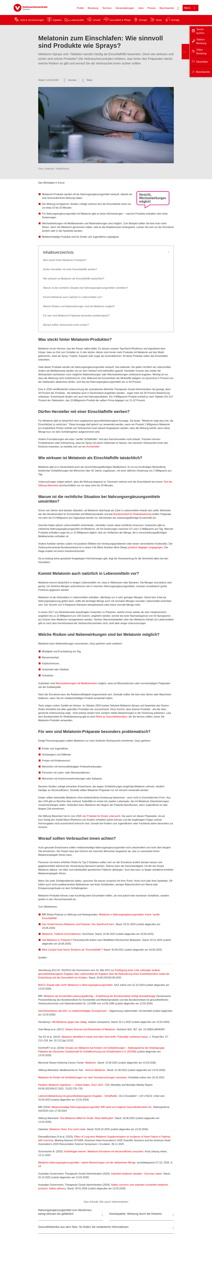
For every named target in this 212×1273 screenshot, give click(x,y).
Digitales (57, 20)
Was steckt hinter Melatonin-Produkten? (65, 260)
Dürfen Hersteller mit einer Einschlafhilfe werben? (70, 269)
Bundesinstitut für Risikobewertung (132, 514)
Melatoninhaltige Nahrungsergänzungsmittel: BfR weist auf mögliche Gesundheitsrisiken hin (101, 1107)
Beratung (93, 8)
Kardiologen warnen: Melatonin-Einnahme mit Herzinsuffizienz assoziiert (103, 1151)
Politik (80, 8)
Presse (151, 8)
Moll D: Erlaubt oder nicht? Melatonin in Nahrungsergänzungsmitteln (75, 985)
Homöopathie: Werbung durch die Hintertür (135, 1213)
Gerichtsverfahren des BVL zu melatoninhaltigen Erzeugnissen (72, 1011)
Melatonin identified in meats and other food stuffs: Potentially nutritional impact (104, 1036)
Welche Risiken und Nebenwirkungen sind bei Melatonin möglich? (79, 306)
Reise (159, 20)
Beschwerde (166, 8)
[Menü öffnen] (190, 8)
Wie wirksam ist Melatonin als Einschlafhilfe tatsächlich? (74, 278)
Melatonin (90, 1062)
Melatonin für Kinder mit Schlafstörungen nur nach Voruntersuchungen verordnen (82, 1077)
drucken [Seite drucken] (72, 80)
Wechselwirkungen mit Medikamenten (76, 683)
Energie (143, 20)
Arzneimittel (92, 446)
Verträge (175, 20)
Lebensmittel (77, 20)
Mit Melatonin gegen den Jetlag (69, 1022)
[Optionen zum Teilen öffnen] (88, 80)
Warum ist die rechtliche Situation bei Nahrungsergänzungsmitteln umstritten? (85, 288)
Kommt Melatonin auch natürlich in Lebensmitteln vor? (73, 297)
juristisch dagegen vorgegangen (145, 547)
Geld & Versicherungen (32, 20)
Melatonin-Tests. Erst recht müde (67, 1129)
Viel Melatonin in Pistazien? (57, 940)
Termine (106, 8)
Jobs (141, 8)
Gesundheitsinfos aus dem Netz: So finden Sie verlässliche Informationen (83, 1226)
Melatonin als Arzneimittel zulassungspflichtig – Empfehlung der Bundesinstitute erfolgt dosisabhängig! (100, 996)
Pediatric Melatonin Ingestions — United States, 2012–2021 (70, 1085)
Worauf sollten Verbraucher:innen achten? (66, 325)
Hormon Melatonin (95, 1070)
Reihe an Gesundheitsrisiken (111, 716)
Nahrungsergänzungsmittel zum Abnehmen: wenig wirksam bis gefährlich (65, 1212)
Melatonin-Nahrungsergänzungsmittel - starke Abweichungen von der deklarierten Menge (86, 1162)
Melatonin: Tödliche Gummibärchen (61, 934)
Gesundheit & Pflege (120, 20)
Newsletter (202, 61)
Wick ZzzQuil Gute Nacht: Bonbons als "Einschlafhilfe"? (72, 949)
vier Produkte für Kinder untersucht (101, 816)
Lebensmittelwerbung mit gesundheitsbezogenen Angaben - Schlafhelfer (77, 1096)
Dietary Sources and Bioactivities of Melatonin (90, 1029)
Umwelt (96, 20)
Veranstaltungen (124, 8)
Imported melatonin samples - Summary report (136, 1173)
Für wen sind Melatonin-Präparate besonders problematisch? (76, 315)
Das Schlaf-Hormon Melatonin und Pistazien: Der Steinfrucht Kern (78, 924)
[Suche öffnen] (178, 8)
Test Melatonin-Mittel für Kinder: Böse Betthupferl (86, 1118)
